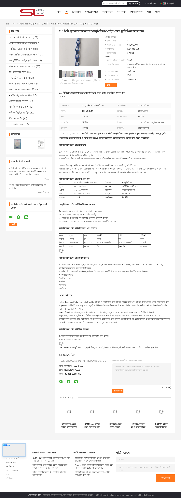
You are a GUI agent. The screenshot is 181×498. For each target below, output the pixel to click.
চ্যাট (108, 85)
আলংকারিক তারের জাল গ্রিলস (23, 89)
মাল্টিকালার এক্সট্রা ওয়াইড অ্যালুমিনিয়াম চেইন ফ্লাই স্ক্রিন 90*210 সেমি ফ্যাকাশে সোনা (69, 425)
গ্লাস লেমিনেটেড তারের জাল (22, 66)
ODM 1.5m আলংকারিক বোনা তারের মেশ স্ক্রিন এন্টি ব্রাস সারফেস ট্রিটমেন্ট (51, 459)
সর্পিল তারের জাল (17, 72)
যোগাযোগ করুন (136, 12)
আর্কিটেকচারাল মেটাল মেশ (21, 49)
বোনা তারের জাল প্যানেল (21, 83)
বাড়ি (59, 12)
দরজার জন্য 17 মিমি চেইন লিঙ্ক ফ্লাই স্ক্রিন (142, 347)
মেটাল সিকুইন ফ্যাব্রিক (19, 112)
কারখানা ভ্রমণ (107, 12)
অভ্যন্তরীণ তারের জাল (19, 78)
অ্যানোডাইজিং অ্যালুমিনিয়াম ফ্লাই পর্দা (110, 347)
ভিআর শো (76, 12)
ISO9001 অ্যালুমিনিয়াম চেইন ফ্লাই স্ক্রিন (78, 347)
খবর (149, 12)
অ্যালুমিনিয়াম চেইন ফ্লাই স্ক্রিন (28, 24)
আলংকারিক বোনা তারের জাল (23, 54)
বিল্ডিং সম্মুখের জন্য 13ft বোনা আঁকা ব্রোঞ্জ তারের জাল (50, 473)
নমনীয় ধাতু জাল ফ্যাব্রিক (20, 95)
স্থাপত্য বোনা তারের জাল (20, 37)
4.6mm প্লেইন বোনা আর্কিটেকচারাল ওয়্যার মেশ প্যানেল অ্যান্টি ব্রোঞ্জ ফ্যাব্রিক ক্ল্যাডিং (94, 466)
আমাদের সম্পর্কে (91, 12)
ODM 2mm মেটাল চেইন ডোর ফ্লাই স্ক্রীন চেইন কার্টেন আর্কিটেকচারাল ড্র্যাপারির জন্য (92, 425)
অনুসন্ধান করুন (133, 3)
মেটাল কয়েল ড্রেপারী (18, 101)
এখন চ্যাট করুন (151, 3)
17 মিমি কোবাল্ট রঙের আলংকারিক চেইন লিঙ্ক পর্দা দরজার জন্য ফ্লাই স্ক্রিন (138, 425)
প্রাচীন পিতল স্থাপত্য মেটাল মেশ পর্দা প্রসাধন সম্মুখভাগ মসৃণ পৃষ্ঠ (92, 473)
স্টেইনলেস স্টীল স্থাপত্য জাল (22, 43)
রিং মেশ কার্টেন (15, 118)
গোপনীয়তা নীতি (34, 495)
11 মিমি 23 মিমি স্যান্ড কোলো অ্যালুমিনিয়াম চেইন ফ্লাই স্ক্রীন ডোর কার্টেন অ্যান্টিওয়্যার (114, 425)
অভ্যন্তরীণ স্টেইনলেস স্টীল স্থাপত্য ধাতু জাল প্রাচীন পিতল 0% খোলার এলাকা (92, 459)
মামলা (157, 12)
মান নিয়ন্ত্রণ (121, 12)
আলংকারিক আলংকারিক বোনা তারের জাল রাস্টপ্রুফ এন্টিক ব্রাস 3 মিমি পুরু (50, 466)
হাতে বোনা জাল (16, 124)
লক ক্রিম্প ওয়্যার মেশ (18, 107)
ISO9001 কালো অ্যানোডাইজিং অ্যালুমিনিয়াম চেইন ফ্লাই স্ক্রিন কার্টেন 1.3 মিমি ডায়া (161, 425)
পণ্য (66, 12)
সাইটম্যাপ (9, 478)
